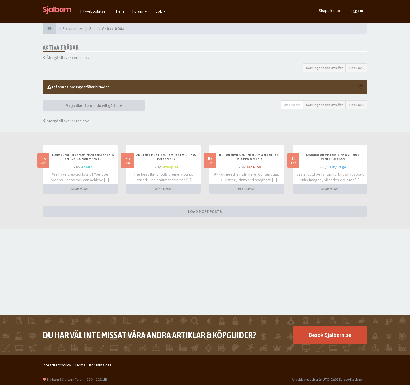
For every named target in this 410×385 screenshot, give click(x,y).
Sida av (356, 68)
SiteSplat (170, 167)
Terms (80, 365)
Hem (120, 11)
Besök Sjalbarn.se (330, 334)
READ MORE (80, 189)
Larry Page (336, 167)
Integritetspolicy (57, 365)
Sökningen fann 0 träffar (324, 68)
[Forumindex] (49, 28)
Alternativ (292, 105)
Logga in (356, 10)
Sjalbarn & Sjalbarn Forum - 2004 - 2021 (75, 379)
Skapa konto (329, 10)
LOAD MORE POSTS (205, 211)
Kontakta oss (100, 365)
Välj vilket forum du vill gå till (94, 105)
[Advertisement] (205, 272)
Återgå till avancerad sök (67, 57)
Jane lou (253, 167)
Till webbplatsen (94, 11)
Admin (87, 167)
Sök (160, 11)
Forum (139, 11)
